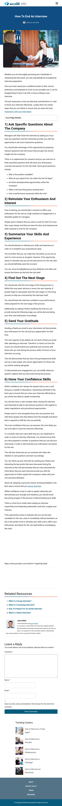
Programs (31, 794)
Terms (31, 790)
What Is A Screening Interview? (22, 605)
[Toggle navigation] (57, 3)
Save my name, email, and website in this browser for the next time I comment (29, 705)
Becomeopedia (33, 623)
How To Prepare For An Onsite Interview (25, 609)
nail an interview (34, 486)
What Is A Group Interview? (20, 601)
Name (7, 680)
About (31, 782)
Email (7, 690)
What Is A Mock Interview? (20, 613)
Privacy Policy (31, 786)
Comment (9, 652)
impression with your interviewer (18, 112)
